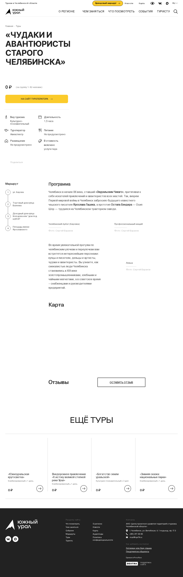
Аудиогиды (98, 534)
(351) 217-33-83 (136, 534)
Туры (18, 26)
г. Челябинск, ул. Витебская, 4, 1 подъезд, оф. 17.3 (153, 531)
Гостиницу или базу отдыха (139, 548)
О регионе (67, 11)
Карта (142, 3)
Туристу (69, 541)
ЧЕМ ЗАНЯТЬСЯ (93, 11)
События (70, 531)
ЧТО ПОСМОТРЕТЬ (121, 11)
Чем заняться (72, 527)
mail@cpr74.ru (136, 537)
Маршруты (70, 534)
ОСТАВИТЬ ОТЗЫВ (121, 382)
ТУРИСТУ (163, 11)
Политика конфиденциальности (103, 538)
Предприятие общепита (137, 551)
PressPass (138, 557)
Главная (9, 26)
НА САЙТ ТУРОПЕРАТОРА (34, 99)
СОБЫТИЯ (146, 11)
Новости (129, 3)
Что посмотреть (73, 524)
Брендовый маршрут (107, 3)
